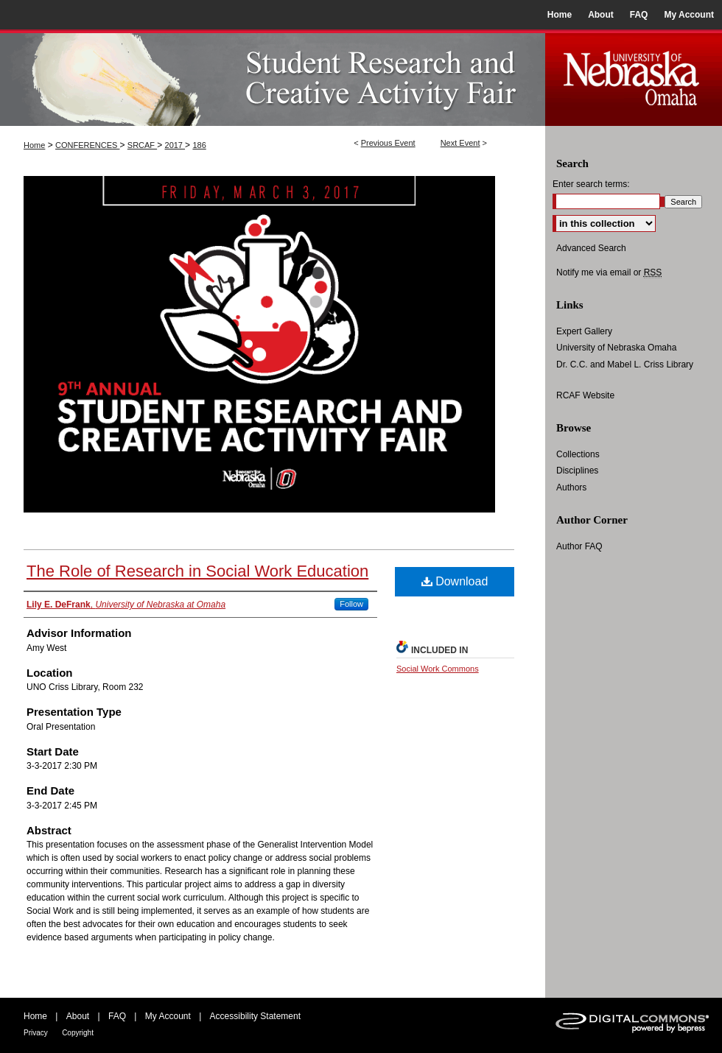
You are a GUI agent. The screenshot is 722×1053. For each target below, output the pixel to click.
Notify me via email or (609, 272)
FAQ (117, 1016)
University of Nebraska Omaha (616, 347)
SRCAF (142, 145)
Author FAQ (579, 546)
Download (454, 581)
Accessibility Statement (255, 1016)
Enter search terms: (591, 184)
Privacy (36, 1033)
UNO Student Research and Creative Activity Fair (272, 77)
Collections (578, 454)
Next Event (460, 142)
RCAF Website (585, 395)
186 (199, 145)
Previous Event (388, 142)
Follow (351, 603)
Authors (571, 487)
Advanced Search (591, 248)
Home (34, 145)
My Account (168, 1016)
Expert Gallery (584, 331)
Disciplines (577, 470)
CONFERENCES (87, 145)
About (77, 1016)
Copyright (78, 1033)
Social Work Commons (437, 668)
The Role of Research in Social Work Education (197, 571)
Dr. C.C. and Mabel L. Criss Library (624, 364)
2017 (175, 145)
